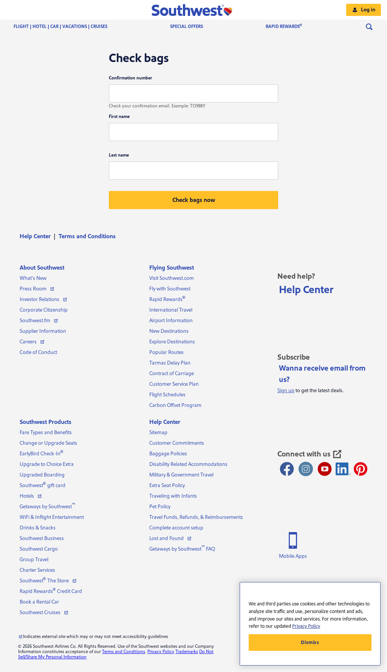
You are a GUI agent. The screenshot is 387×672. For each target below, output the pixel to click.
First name (119, 117)
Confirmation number (130, 78)
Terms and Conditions (87, 236)
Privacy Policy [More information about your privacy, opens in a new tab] (306, 626)
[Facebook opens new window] (286, 469)
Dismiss (310, 642)
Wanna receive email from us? (322, 374)
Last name (119, 155)
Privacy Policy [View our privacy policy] (160, 652)
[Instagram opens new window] (305, 469)
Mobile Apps (293, 556)
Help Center (35, 236)
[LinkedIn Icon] (343, 469)
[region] (310, 624)
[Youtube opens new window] (324, 469)
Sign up (285, 390)
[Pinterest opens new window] (360, 469)
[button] (193, 10)
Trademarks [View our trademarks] (186, 652)
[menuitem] (68, 27)
